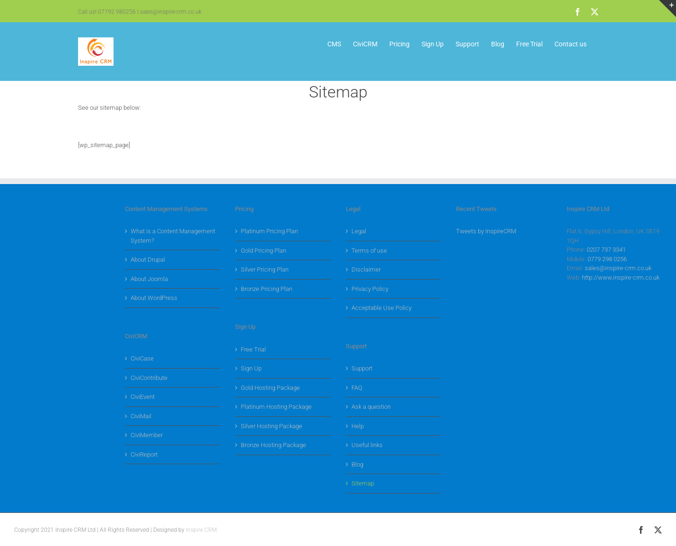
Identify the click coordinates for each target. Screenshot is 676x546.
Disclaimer (366, 269)
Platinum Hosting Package (276, 406)
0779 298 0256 (607, 259)
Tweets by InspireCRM (486, 231)
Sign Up (251, 368)
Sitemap (362, 483)
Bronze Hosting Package (273, 445)
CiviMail (141, 416)
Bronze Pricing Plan (266, 288)
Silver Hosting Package (271, 426)
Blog (357, 464)
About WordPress (154, 297)
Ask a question (371, 406)
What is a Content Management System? (173, 236)
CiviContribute (149, 377)
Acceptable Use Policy (381, 307)
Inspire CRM (201, 530)
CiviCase (142, 358)
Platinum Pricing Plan (269, 231)
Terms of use (369, 250)
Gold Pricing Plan (263, 250)
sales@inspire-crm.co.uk (171, 12)
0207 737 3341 (606, 249)
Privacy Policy (369, 288)
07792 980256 (117, 12)
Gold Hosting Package (270, 387)
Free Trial (253, 349)
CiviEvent (143, 396)
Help (357, 426)
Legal (358, 231)
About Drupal (148, 259)
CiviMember (147, 435)
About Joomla (149, 278)
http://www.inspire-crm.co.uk (620, 277)
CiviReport (144, 454)
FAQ (356, 387)
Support (361, 368)
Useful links (367, 445)
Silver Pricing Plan (265, 269)
